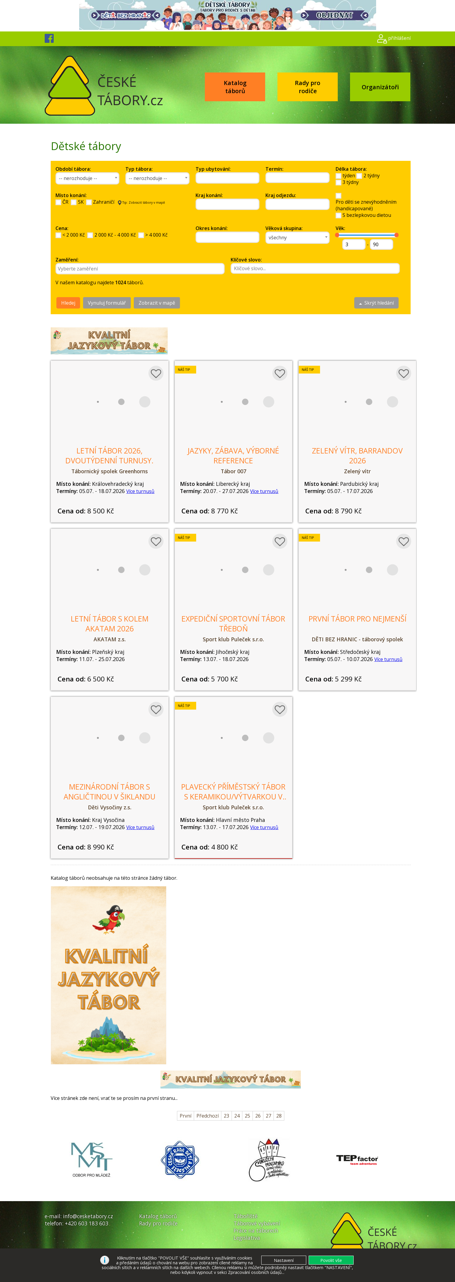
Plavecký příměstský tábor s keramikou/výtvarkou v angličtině (233, 796)
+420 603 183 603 (86, 1223)
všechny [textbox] (278, 237)
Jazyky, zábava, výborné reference (233, 455)
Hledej (68, 303)
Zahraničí (103, 202)
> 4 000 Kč (156, 235)
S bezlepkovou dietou (367, 215)
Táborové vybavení (257, 1223)
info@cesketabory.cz (88, 1216)
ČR (65, 202)
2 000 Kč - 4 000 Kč (115, 235)
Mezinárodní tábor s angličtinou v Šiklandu (109, 792)
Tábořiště (246, 1216)
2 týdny (372, 175)
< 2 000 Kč (73, 235)
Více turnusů (140, 491)
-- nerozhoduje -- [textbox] (78, 178)
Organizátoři (380, 87)
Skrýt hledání (376, 303)
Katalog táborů (235, 87)
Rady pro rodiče (307, 87)
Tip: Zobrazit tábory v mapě (141, 202)
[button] (331, 1260)
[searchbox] (225, 178)
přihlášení (399, 38)
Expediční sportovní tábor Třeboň (233, 624)
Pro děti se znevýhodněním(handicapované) (366, 205)
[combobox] (87, 178)
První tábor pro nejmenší (357, 619)
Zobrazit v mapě (157, 303)
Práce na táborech (256, 1230)
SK (81, 202)
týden (349, 175)
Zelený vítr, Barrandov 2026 (357, 455)
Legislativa (247, 1237)
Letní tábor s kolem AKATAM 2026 (109, 624)
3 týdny (351, 182)
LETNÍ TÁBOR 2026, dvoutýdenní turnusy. (109, 455)
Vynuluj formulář (107, 303)
